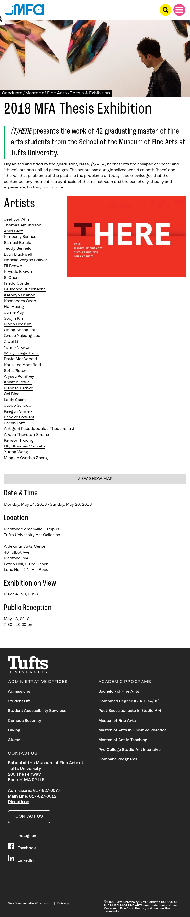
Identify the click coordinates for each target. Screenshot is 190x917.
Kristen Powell (18, 382)
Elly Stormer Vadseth (24, 446)
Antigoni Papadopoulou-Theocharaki (39, 429)
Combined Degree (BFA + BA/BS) (128, 701)
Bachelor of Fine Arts (118, 692)
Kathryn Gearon (19, 295)
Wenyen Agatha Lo (21, 353)
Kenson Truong (19, 441)
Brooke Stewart (19, 417)
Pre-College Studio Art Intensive (129, 750)
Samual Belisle (17, 243)
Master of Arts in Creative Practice (132, 730)
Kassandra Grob (20, 301)
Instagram (22, 834)
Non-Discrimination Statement (30, 903)
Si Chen (11, 278)
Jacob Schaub (17, 406)
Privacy (63, 903)
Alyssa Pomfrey (19, 377)
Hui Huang (14, 307)
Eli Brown (13, 266)
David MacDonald (20, 359)
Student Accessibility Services (37, 711)
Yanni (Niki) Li (16, 348)
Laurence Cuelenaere (25, 289)
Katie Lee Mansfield (22, 365)
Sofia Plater (15, 371)
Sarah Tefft (14, 423)
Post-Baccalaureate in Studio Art (129, 711)
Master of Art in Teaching (122, 740)
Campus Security (24, 721)
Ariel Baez (13, 231)
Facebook (22, 846)
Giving (14, 730)
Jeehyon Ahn (16, 220)
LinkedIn (21, 859)
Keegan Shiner (18, 412)
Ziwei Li (11, 342)
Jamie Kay (14, 313)
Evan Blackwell (18, 255)
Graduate (12, 93)
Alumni (14, 740)
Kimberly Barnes (20, 237)
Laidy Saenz (15, 400)
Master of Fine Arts (46, 93)
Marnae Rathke (18, 388)
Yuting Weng (16, 452)
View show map (95, 479)
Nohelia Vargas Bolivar (26, 260)
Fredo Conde (16, 284)
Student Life (19, 701)
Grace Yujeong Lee (22, 336)
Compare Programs (117, 759)
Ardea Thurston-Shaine (26, 435)
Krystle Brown (18, 272)
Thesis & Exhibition (90, 93)
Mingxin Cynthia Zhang (26, 458)
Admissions (19, 692)
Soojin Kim (14, 319)
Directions (18, 802)
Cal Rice (11, 394)
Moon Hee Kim (18, 324)
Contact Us (29, 816)
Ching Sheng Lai (19, 330)
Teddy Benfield (18, 249)
